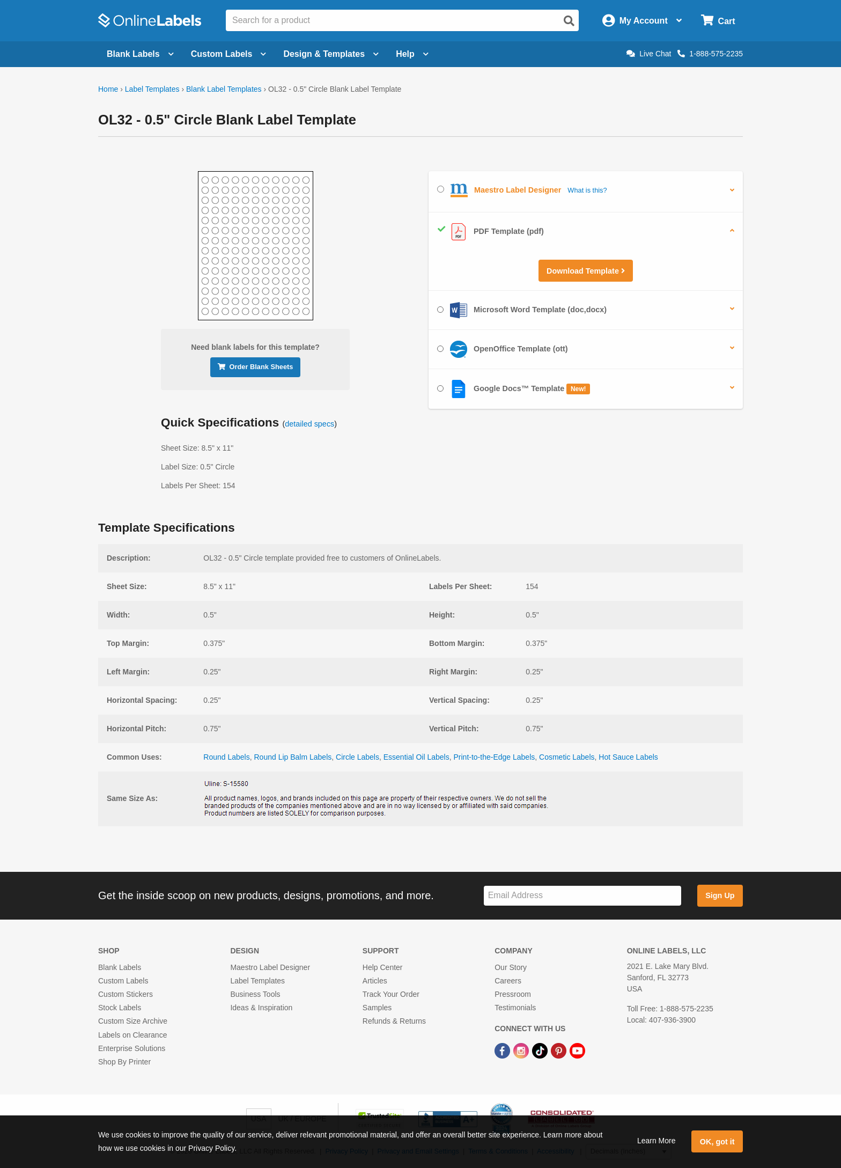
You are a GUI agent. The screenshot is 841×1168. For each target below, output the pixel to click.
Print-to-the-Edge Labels (494, 757)
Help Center (383, 967)
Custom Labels (123, 980)
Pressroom (513, 994)
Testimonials (515, 1007)
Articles (375, 980)
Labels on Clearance (132, 1035)
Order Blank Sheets (255, 367)
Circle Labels (357, 757)
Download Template (586, 271)
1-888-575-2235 (710, 53)
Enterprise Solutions (131, 1048)
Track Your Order (391, 994)
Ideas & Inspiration (261, 1007)
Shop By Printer (124, 1061)
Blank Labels (119, 967)
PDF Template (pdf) (490, 231)
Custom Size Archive (132, 1021)
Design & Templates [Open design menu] (331, 53)
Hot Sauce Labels (628, 757)
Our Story (511, 967)
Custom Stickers (125, 994)
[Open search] (569, 21)
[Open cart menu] (718, 20)
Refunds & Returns (394, 1021)
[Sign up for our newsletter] (582, 896)
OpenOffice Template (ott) (502, 349)
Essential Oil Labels (416, 757)
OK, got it (717, 1141)
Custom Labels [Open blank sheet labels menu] (229, 53)
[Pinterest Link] (560, 1050)
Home (108, 89)
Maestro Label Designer (270, 967)
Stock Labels (119, 1007)
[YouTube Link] (577, 1050)
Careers (508, 980)
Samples (377, 1007)
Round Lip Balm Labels (292, 757)
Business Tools (255, 994)
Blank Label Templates (224, 89)
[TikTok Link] (541, 1050)
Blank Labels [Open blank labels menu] (140, 53)
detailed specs (309, 424)
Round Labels (226, 757)
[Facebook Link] (503, 1050)
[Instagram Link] (522, 1050)
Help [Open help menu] (412, 53)
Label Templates (152, 89)
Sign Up (719, 895)
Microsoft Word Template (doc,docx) (522, 310)
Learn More (656, 1140)
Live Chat (648, 53)
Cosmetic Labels (567, 757)
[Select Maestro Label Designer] (440, 189)
